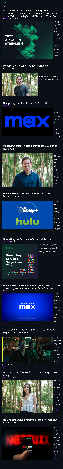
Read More (56, 57)
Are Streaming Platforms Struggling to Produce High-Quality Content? (29, 331)
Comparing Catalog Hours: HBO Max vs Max (27, 103)
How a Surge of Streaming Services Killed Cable (29, 239)
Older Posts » (57, 466)
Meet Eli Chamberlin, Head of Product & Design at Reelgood (30, 147)
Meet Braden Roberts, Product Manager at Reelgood (26, 67)
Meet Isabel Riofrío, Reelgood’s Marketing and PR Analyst (30, 374)
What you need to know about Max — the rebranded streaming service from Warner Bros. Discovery (31, 287)
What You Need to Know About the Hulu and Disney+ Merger (27, 195)
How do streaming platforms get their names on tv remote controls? (30, 421)
